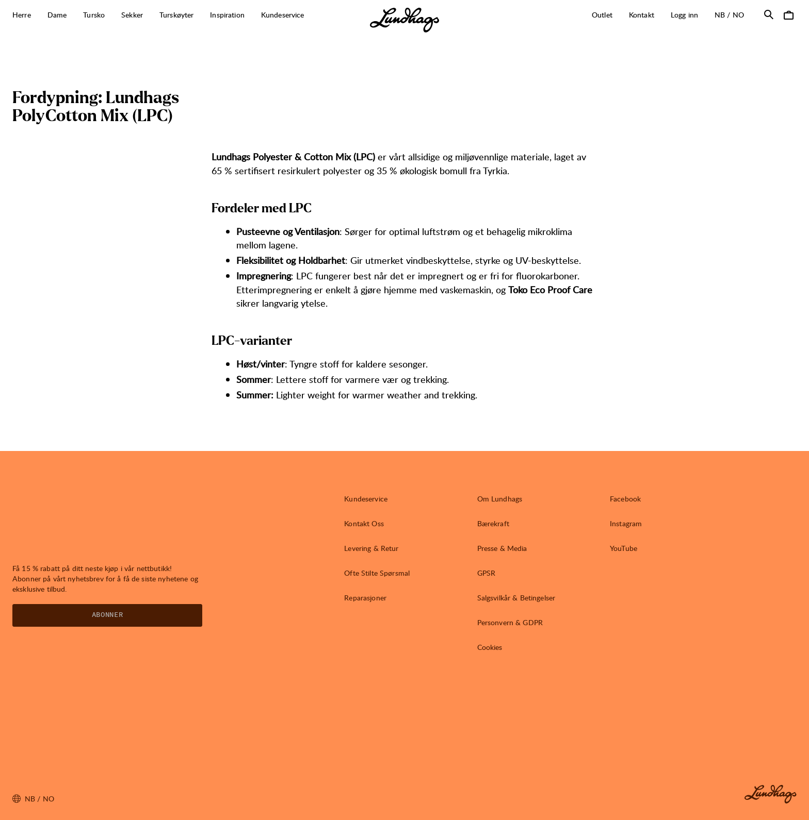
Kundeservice (365, 499)
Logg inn (684, 15)
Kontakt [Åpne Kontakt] (641, 15)
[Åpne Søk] (769, 14)
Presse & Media (502, 548)
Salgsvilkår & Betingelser (516, 598)
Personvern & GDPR (510, 622)
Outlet (602, 15)
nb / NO (733, 14)
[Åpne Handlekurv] (788, 14)
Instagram (626, 523)
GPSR (486, 573)
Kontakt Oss (364, 523)
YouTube (623, 548)
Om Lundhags (500, 499)
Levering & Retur (371, 548)
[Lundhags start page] (404, 20)
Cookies (490, 647)
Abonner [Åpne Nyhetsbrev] (107, 614)
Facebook (625, 499)
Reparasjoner (365, 598)
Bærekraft (493, 523)
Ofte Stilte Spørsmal (377, 573)
